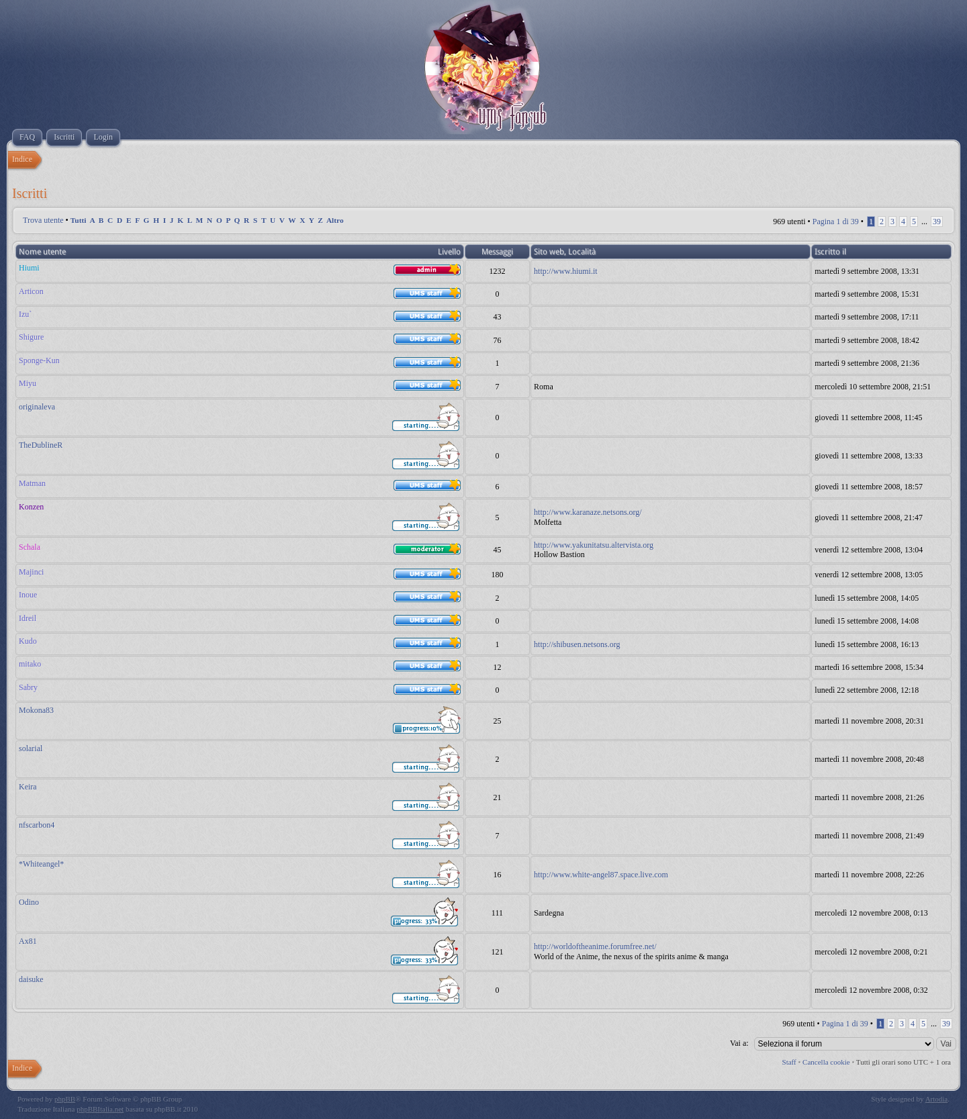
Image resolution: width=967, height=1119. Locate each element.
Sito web (549, 251)
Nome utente (42, 251)
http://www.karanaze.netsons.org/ (588, 512)
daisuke (31, 979)
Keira (28, 786)
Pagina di (836, 221)
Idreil (27, 618)
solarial (30, 748)
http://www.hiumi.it (566, 271)
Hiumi (29, 268)
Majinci (31, 572)
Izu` (25, 314)
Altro (335, 220)
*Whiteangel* (41, 864)
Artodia (936, 1099)
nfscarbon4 (36, 825)
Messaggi (497, 251)
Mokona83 (36, 710)
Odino (29, 902)
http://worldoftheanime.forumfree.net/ (595, 946)
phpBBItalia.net (100, 1109)
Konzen (31, 507)
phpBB (64, 1099)
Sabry (28, 687)
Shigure (31, 337)
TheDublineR (40, 445)
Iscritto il (830, 251)
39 (937, 221)
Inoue (28, 594)
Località (582, 251)
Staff (789, 1062)
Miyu (27, 383)
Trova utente (43, 220)
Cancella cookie (826, 1062)
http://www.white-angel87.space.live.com (601, 874)
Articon (31, 291)
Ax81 (28, 941)
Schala (29, 547)
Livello (449, 251)
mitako (30, 664)
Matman (32, 483)
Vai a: (739, 1043)
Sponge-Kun (39, 360)
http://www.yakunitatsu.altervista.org (593, 545)
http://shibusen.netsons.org (577, 644)
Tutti (79, 220)
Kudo (28, 641)
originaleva (37, 406)
